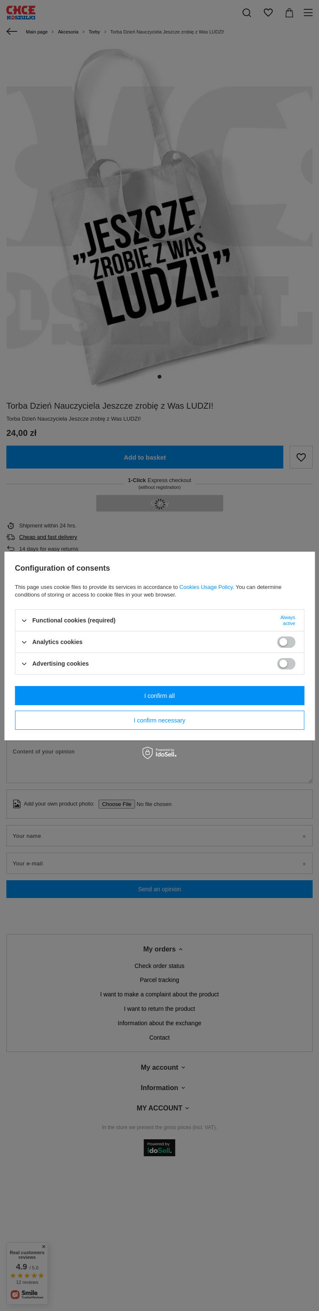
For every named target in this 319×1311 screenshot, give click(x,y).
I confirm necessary (159, 720)
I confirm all (159, 695)
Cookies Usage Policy (205, 587)
